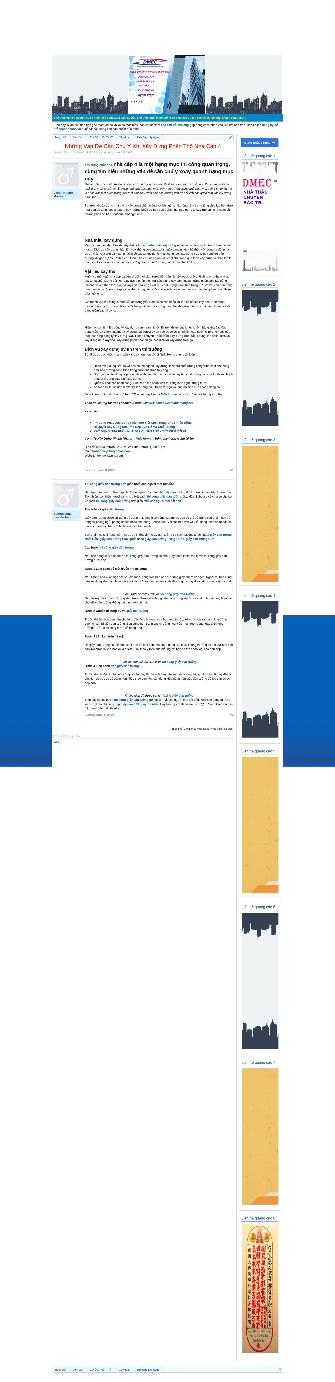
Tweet (56, 741)
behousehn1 (63, 513)
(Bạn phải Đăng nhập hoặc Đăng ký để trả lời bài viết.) (203, 728)
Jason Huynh (114, 152)
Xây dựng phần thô (98, 165)
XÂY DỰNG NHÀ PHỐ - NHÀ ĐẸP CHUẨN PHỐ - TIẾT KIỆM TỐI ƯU (140, 431)
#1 (232, 470)
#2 (232, 714)
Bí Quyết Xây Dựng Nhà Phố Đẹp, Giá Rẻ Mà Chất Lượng (134, 427)
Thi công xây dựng (81, 152)
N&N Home (169, 394)
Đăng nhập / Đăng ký (259, 142)
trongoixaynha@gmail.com (111, 451)
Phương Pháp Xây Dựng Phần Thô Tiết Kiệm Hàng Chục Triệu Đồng (143, 422)
